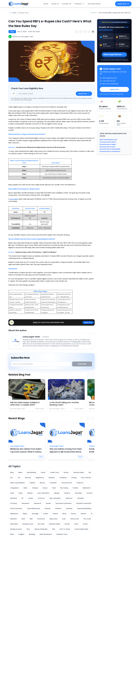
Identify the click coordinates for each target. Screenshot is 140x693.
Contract (41, 498)
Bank (25, 488)
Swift (23, 519)
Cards (43, 472)
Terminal (80, 498)
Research (37, 503)
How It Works (86, 478)
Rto (90, 472)
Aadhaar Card (61, 534)
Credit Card (54, 472)
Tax (19, 478)
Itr (91, 514)
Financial (13, 498)
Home (45, 4)
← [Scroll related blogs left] (88, 374)
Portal (85, 524)
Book (64, 514)
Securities (78, 493)
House (45, 488)
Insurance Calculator (64, 503)
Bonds (67, 524)
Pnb (53, 529)
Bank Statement (46, 534)
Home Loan (74, 519)
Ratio (21, 493)
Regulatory (40, 478)
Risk (31, 519)
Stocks (66, 472)
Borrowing (64, 488)
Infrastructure (66, 483)
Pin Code (41, 524)
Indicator (80, 483)
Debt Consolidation (17, 483)
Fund (54, 488)
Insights (21, 534)
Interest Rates (78, 472)
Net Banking (31, 472)
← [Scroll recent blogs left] (88, 418)
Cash (12, 493)
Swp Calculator (55, 498)
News (20, 472)
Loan (64, 519)
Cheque (35, 488)
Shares (42, 483)
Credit (45, 514)
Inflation (58, 508)
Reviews (52, 478)
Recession (25, 503)
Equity (25, 514)
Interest (47, 508)
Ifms (28, 529)
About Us (55, 4)
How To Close (65, 529)
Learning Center (94, 4)
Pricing (73, 478)
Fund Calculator (16, 508)
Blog (12, 472)
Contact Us (66, 4)
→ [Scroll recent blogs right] (93, 418)
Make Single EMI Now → (113, 54)
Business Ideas (54, 524)
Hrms (76, 524)
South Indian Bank (81, 529)
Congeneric (14, 488)
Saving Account (16, 529)
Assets (48, 503)
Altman (83, 514)
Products (79, 4)
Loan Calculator (43, 493)
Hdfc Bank (14, 524)
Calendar (53, 483)
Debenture (14, 514)
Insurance (41, 519)
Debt (12, 534)
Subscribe (82, 364)
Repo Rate (53, 519)
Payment (13, 519)
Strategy (35, 514)
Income (89, 493)
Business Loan (28, 524)
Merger (57, 493)
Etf (22, 498)
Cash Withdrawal (33, 508)
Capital (32, 483)
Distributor (87, 488)
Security (28, 478)
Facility (75, 488)
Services (69, 508)
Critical (55, 514)
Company (63, 478)
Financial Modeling (84, 508)
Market (30, 493)
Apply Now (123, 4)
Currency (13, 503)
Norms (73, 514)
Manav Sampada (41, 529)
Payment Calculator (83, 503)
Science (67, 493)
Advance (69, 498)
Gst (11, 478)
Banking (32, 534)
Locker (30, 498)
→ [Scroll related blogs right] (93, 374)
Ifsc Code (87, 519)
